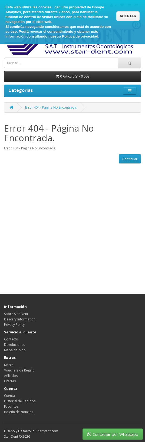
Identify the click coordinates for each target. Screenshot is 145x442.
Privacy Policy (14, 324)
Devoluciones (14, 344)
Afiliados (11, 375)
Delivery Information (19, 319)
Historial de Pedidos (19, 401)
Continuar (129, 159)
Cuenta (9, 395)
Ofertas (10, 381)
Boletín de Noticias (18, 412)
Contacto (11, 339)
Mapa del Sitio (15, 350)
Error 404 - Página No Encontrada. (51, 107)
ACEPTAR (128, 16)
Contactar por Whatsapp (112, 434)
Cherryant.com (46, 431)
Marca (9, 365)
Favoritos (11, 406)
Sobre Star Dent (16, 314)
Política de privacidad (80, 36)
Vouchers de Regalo (19, 370)
